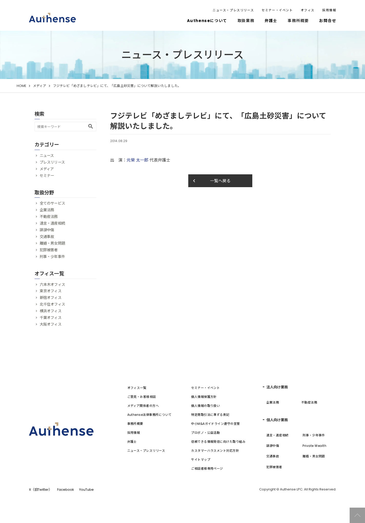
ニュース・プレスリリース (233, 10)
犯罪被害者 (49, 250)
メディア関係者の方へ (143, 406)
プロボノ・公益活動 (205, 432)
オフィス (308, 10)
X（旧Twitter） (40, 489)
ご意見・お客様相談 (141, 397)
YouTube (86, 489)
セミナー (47, 175)
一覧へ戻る (211, 181)
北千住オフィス (52, 304)
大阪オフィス (50, 324)
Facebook (65, 489)
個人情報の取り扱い (205, 406)
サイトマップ (200, 459)
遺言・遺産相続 (52, 223)
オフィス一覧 (137, 388)
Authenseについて (207, 20)
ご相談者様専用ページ (207, 468)
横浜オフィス (50, 311)
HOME (21, 86)
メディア (39, 86)
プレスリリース (52, 162)
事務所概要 (135, 423)
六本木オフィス (52, 284)
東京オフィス (50, 291)
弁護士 (271, 20)
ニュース (47, 155)
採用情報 (329, 10)
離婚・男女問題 (52, 243)
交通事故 (47, 236)
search (91, 126)
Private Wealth (314, 446)
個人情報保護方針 (204, 397)
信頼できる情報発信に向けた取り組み (218, 441)
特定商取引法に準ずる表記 (210, 415)
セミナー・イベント (277, 10)
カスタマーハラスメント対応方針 (215, 450)
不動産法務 (49, 216)
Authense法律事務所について (149, 415)
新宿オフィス (50, 297)
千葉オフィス (50, 317)
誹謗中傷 (47, 230)
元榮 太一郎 (137, 160)
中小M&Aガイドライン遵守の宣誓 (215, 423)
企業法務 (47, 210)
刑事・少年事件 (52, 256)
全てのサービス (52, 203)
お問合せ (327, 20)
